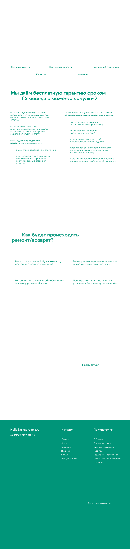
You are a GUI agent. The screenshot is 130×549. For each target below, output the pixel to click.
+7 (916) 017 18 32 (14, 435)
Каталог (59, 429)
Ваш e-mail (33, 355)
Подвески (56, 451)
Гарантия (89, 451)
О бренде (90, 439)
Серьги (56, 439)
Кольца (54, 455)
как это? (81, 133)
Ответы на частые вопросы (98, 459)
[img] (56, 543)
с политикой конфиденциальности (41, 375)
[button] (13, 542)
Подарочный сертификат (97, 455)
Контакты (89, 463)
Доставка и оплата (92, 443)
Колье (56, 443)
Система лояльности (95, 447)
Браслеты (58, 447)
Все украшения (60, 459)
